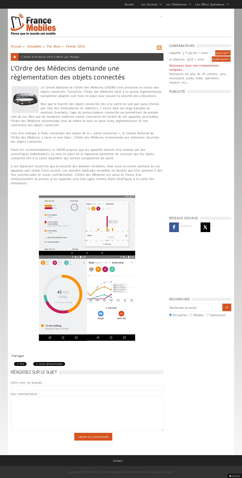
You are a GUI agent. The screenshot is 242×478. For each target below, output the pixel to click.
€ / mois (197, 59)
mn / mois (200, 53)
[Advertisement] (161, 24)
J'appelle (175, 53)
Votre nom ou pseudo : (27, 382)
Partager (18, 355)
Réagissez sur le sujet (34, 371)
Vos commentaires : (25, 394)
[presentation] (43, 440)
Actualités (34, 46)
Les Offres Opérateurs (209, 4)
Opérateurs (218, 315)
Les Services (149, 4)
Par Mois (53, 46)
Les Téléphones (176, 4)
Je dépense (177, 59)
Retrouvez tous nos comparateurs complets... (194, 67)
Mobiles (198, 315)
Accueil (129, 4)
